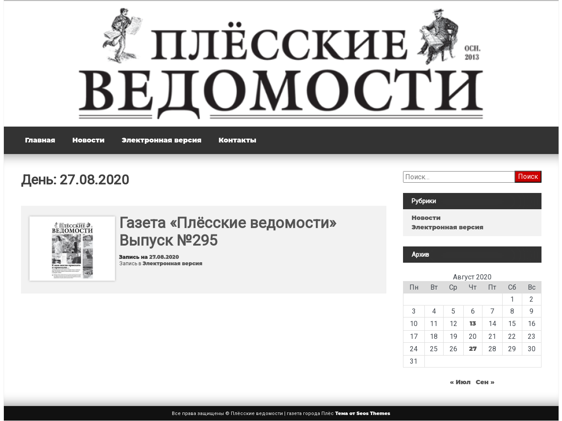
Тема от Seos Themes (362, 413)
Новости (88, 140)
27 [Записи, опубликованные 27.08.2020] (473, 349)
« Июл (460, 382)
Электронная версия (162, 140)
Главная (40, 140)
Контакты (237, 140)
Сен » (485, 382)
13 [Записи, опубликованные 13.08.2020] (473, 323)
